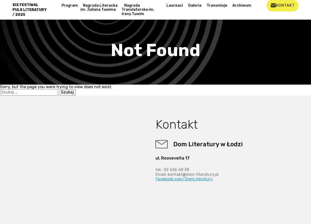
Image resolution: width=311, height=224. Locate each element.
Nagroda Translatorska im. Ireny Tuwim (138, 9)
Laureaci (174, 5)
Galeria (195, 5)
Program (70, 5)
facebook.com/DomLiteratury (184, 179)
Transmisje (217, 5)
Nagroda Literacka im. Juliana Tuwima (99, 7)
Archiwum (241, 5)
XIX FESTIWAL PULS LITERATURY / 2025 (29, 10)
